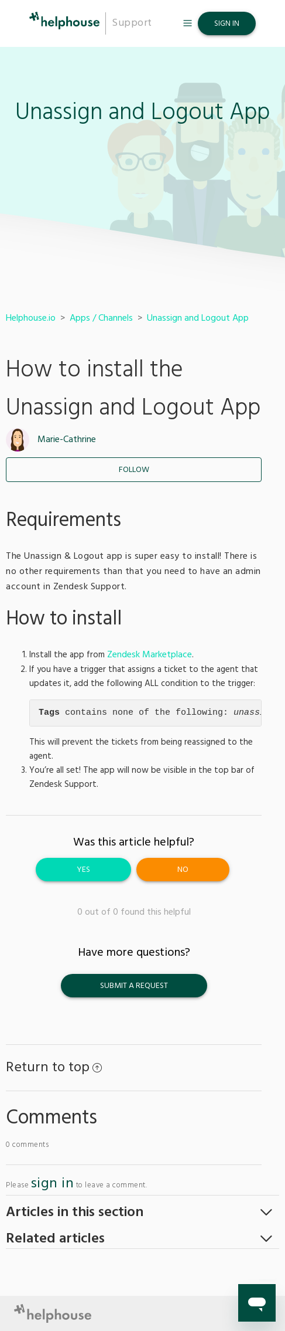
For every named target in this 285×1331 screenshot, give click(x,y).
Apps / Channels (101, 318)
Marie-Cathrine (66, 439)
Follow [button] (134, 470)
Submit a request (134, 986)
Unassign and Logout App (198, 318)
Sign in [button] (226, 24)
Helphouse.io (31, 318)
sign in (52, 1184)
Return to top (54, 1068)
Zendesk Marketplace (149, 655)
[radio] (83, 869)
